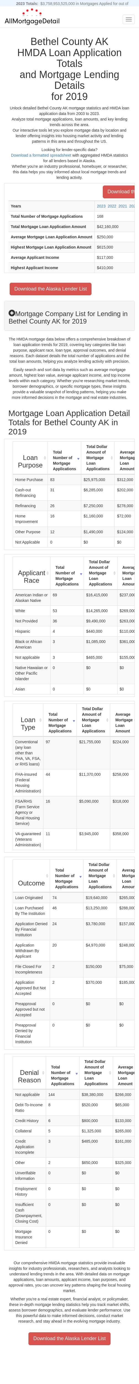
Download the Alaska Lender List (50, 289)
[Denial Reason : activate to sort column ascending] (29, 1073)
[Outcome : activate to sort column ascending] (31, 876)
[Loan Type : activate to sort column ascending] (28, 720)
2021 (123, 206)
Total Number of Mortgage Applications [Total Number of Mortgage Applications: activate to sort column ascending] (64, 460)
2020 (133, 206)
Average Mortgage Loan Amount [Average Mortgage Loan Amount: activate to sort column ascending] (124, 722)
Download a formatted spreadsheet (41, 155)
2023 (101, 206)
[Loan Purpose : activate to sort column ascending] (30, 458)
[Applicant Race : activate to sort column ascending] (32, 573)
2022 (112, 206)
